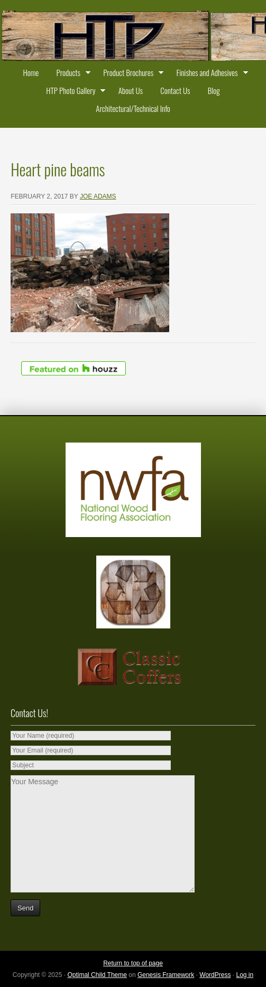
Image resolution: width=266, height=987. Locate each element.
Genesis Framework (165, 975)
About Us (130, 90)
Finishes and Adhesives (209, 74)
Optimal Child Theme (97, 975)
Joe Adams (98, 196)
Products (71, 74)
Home (31, 72)
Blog (214, 90)
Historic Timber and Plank (133, 37)
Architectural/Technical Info (133, 108)
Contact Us (175, 90)
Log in (244, 975)
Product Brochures (131, 74)
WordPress (215, 975)
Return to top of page (133, 963)
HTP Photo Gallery (73, 91)
